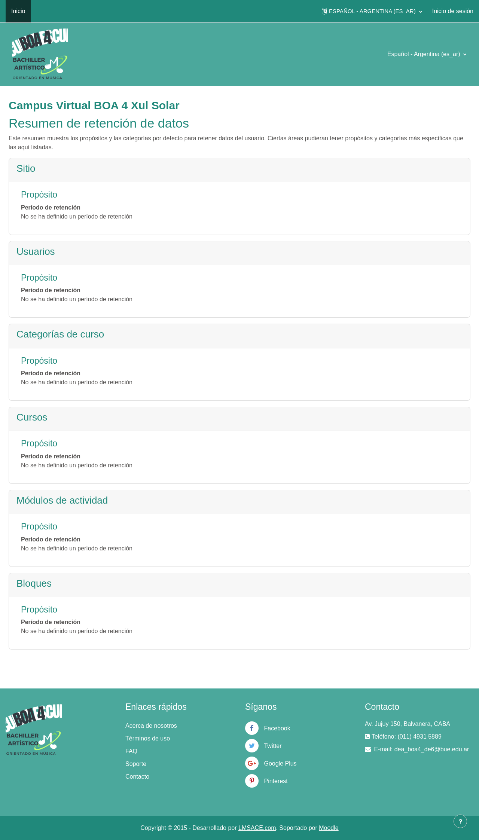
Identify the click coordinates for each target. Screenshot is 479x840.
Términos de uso (147, 738)
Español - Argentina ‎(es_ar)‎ (424, 54)
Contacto (137, 776)
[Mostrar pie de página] (460, 821)
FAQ (131, 751)
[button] (372, 11)
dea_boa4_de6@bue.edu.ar (431, 749)
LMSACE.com (257, 828)
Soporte (135, 764)
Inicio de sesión (452, 11)
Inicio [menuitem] (18, 11)
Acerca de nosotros (151, 726)
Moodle (328, 828)
